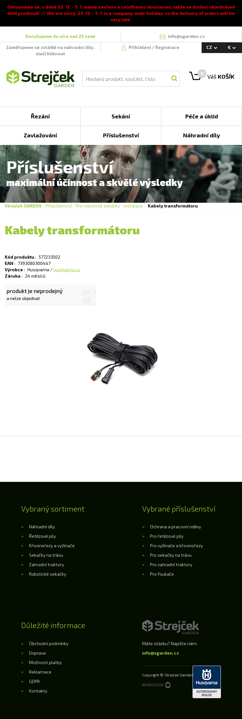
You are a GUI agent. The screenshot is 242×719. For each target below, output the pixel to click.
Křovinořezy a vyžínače (52, 545)
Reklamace (40, 671)
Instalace (133, 205)
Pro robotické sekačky (98, 205)
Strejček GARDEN (23, 205)
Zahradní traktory (46, 564)
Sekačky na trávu (46, 555)
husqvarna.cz (66, 269)
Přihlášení (140, 47)
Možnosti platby (45, 662)
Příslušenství (58, 205)
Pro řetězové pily (166, 536)
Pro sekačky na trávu (171, 555)
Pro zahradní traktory (171, 564)
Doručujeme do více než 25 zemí (60, 36)
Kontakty (38, 690)
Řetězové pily (42, 536)
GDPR (34, 681)
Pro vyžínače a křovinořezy (176, 545)
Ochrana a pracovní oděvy (175, 526)
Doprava (37, 653)
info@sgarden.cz (160, 653)
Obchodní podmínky (48, 643)
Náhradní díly (42, 526)
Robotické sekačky (47, 574)
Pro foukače (162, 574)
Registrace (167, 47)
